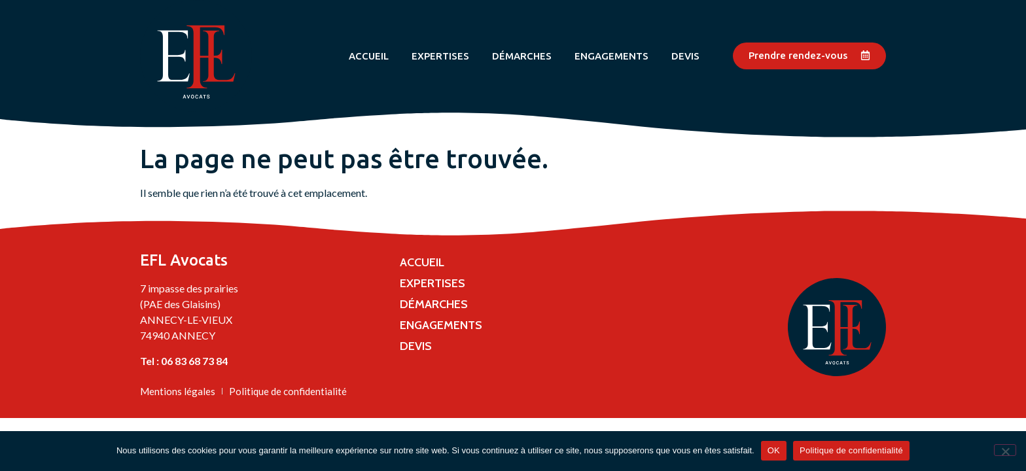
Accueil (369, 55)
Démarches (522, 55)
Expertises (440, 55)
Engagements (611, 55)
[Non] (1005, 450)
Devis (685, 55)
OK (774, 450)
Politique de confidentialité (851, 450)
